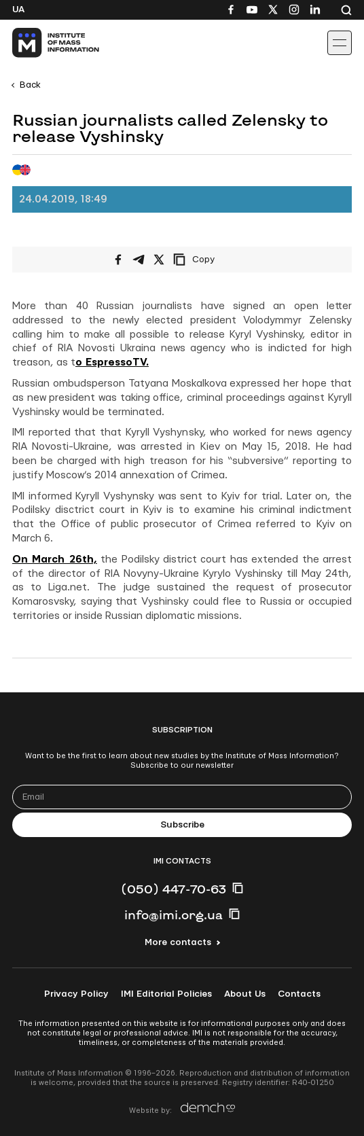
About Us (245, 994)
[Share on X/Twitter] (159, 259)
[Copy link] (212, 259)
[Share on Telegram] (138, 259)
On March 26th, (54, 559)
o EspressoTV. (112, 362)
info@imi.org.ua (173, 914)
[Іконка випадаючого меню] (339, 43)
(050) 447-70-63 (173, 889)
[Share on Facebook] (118, 259)
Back (30, 85)
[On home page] (41, 43)
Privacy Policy (76, 994)
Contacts (299, 994)
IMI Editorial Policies (166, 994)
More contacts (178, 942)
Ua (18, 9)
